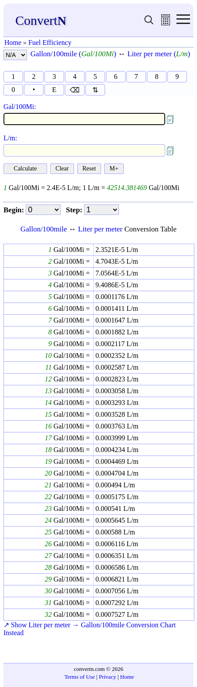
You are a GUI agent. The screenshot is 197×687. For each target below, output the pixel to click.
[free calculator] (165, 23)
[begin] (43, 209)
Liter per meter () (158, 54)
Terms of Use (80, 676)
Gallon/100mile (43, 229)
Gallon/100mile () (73, 54)
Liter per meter (100, 229)
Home (12, 42)
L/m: (10, 138)
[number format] (15, 55)
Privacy (107, 676)
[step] (101, 209)
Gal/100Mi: (19, 106)
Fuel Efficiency (49, 42)
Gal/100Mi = (70, 249)
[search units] (148, 23)
